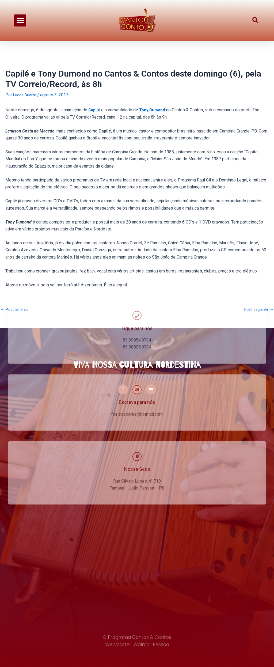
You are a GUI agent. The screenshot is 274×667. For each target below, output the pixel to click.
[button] (20, 20)
